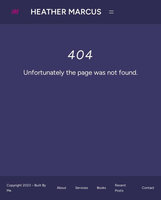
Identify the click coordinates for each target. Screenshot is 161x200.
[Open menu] (111, 12)
